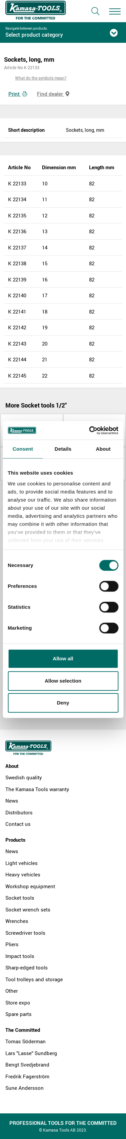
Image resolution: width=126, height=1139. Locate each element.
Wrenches (16, 921)
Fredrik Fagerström (27, 1076)
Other (11, 990)
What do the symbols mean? (41, 78)
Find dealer (53, 93)
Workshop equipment (30, 886)
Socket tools (19, 897)
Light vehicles (21, 863)
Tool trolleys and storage (34, 979)
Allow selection (63, 681)
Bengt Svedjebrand (27, 1064)
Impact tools (19, 956)
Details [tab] (63, 449)
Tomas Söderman (25, 1041)
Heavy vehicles (22, 874)
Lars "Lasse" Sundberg (31, 1053)
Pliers (11, 944)
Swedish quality (23, 777)
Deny (63, 703)
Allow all (63, 658)
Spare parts (18, 1014)
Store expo (17, 1002)
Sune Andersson (24, 1087)
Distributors (19, 812)
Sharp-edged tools (26, 967)
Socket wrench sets (27, 909)
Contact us (18, 823)
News (11, 800)
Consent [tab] (22, 449)
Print (17, 93)
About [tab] (103, 449)
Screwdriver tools (25, 932)
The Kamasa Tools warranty (37, 789)
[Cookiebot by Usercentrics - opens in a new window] (89, 430)
